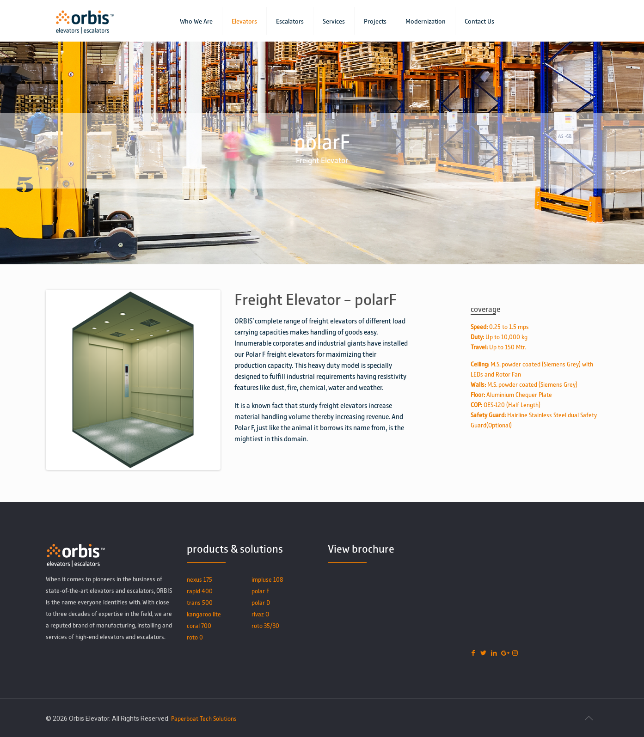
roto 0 (195, 637)
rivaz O (260, 613)
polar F (260, 590)
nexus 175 (199, 579)
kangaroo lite (204, 613)
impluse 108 (267, 579)
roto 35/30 (265, 625)
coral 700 (199, 625)
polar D (260, 602)
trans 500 (200, 602)
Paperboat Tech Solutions (204, 718)
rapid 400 (200, 590)
